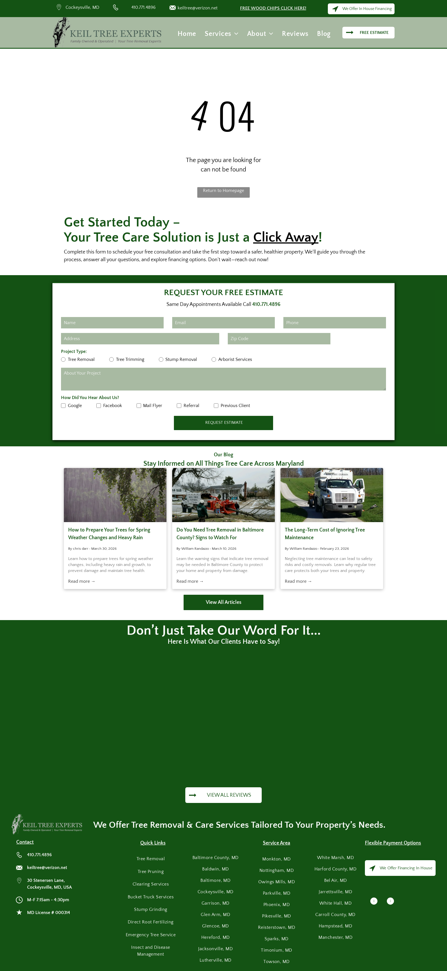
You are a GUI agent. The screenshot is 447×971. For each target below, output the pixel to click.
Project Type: (74, 351)
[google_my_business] (390, 902)
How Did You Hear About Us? (90, 397)
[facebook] (373, 902)
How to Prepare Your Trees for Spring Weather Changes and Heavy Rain (109, 534)
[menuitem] (186, 34)
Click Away (285, 237)
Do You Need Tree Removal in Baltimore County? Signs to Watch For (220, 534)
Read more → (82, 581)
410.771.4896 (143, 7)
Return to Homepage (223, 190)
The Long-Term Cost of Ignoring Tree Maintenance (325, 534)
